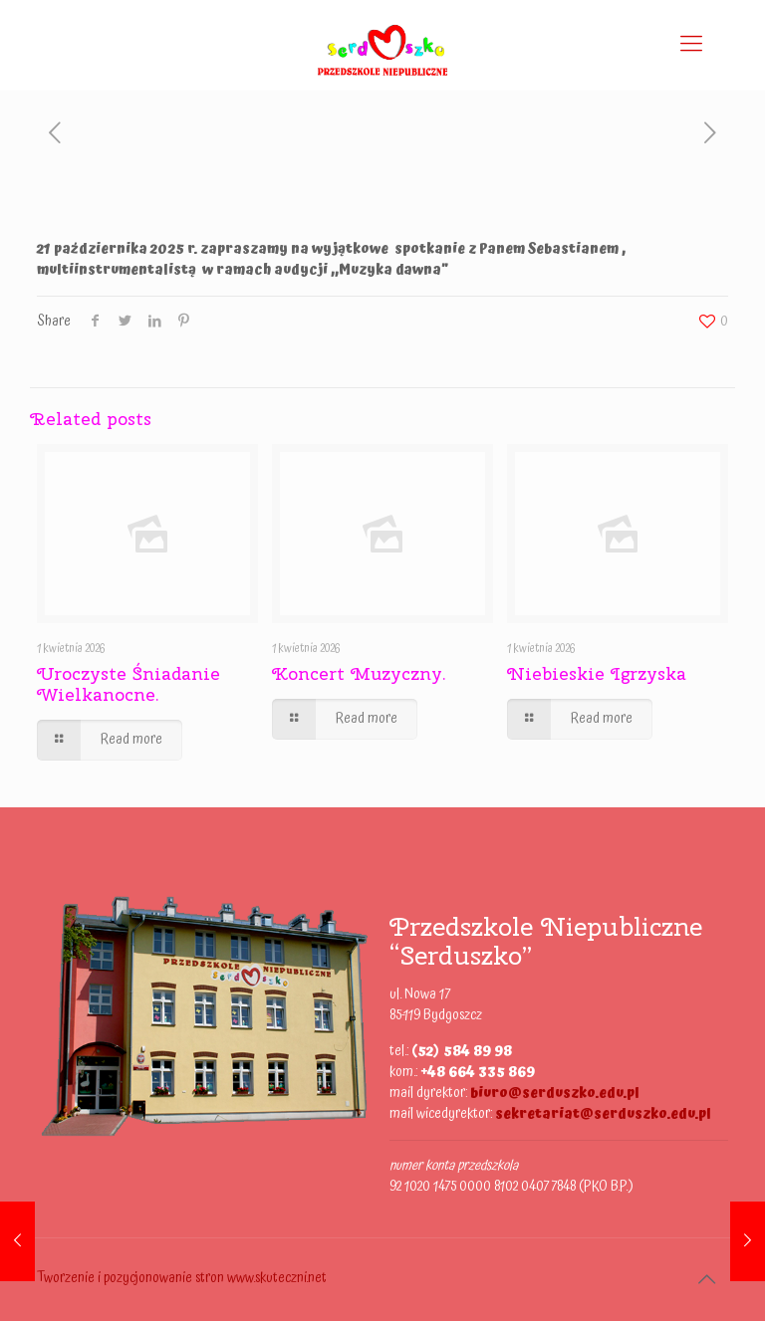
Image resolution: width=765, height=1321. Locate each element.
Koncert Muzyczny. (359, 673)
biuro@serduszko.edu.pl (554, 1093)
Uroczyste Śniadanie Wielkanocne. (128, 684)
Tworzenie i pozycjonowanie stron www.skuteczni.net (182, 1278)
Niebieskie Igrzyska (596, 673)
